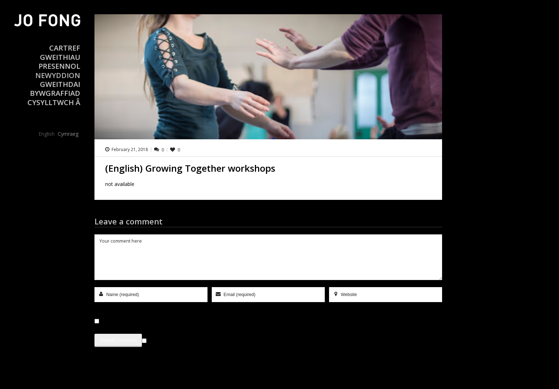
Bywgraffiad (55, 93)
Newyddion (57, 75)
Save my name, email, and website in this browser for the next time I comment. (185, 321)
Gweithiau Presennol (59, 61)
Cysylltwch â (53, 102)
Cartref (64, 48)
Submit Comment (118, 340)
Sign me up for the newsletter (180, 339)
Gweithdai (60, 84)
